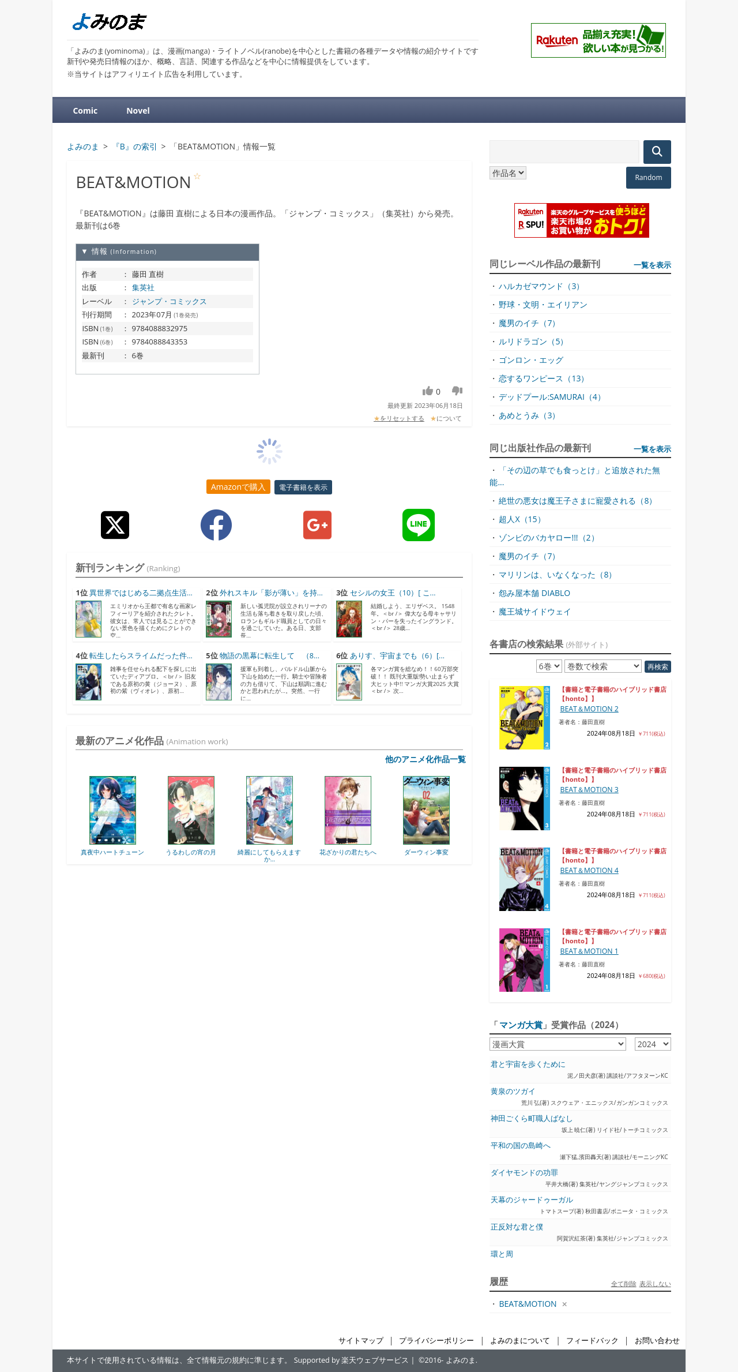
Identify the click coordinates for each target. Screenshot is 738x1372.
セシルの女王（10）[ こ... (393, 593)
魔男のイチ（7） (529, 322)
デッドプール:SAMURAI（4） (552, 396)
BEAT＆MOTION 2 (589, 709)
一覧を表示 (652, 265)
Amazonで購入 (238, 486)
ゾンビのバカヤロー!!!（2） (548, 537)
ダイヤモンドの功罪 (524, 1173)
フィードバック (592, 1340)
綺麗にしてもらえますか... (269, 855)
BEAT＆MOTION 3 (589, 789)
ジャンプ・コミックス (169, 301)
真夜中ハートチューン (112, 852)
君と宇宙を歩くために (528, 1064)
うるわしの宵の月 (190, 852)
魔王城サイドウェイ (535, 611)
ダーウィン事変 (426, 852)
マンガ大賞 (521, 1024)
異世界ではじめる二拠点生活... (141, 593)
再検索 (657, 667)
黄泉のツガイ (513, 1091)
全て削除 (624, 1283)
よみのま (461, 1360)
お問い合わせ (657, 1340)
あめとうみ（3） (529, 415)
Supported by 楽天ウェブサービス (351, 1360)
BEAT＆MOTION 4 (589, 870)
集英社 (143, 287)
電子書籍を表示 (303, 487)
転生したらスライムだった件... (141, 656)
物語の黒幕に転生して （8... (269, 656)
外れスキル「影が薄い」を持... (271, 593)
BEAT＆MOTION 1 (589, 951)
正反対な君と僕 (517, 1227)
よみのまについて (520, 1340)
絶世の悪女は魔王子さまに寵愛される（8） (578, 500)
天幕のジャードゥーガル (532, 1200)
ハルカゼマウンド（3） (541, 285)
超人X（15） (522, 518)
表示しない (655, 1283)
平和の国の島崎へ (521, 1145)
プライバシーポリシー (436, 1340)
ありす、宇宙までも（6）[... (397, 656)
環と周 (502, 1254)
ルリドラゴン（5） (533, 341)
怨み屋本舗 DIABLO (534, 592)
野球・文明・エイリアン (543, 304)
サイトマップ (360, 1340)
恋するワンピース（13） (544, 378)
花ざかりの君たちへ (347, 852)
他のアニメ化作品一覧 (425, 759)
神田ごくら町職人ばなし (532, 1118)
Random (648, 177)
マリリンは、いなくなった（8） (557, 574)
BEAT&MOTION (527, 1303)
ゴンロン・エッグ (531, 359)
